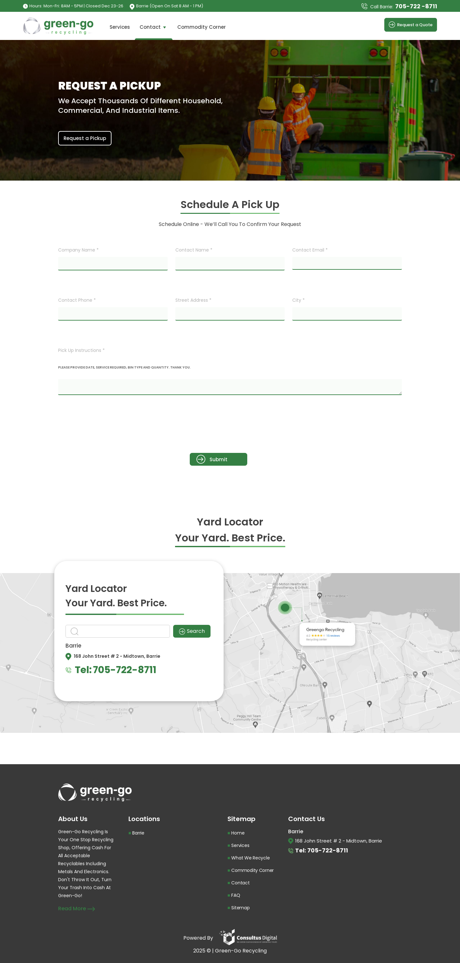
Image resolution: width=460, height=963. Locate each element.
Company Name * (78, 250)
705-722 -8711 (416, 6)
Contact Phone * (77, 300)
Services (120, 27)
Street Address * (193, 300)
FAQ (235, 895)
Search (192, 631)
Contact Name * (193, 250)
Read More (76, 908)
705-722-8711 (124, 670)
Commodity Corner (201, 27)
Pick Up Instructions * (81, 350)
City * (298, 300)
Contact (154, 27)
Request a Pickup (85, 138)
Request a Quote (411, 24)
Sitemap (240, 908)
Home (237, 833)
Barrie (138, 833)
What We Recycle (250, 858)
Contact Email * (310, 250)
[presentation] (106, 424)
